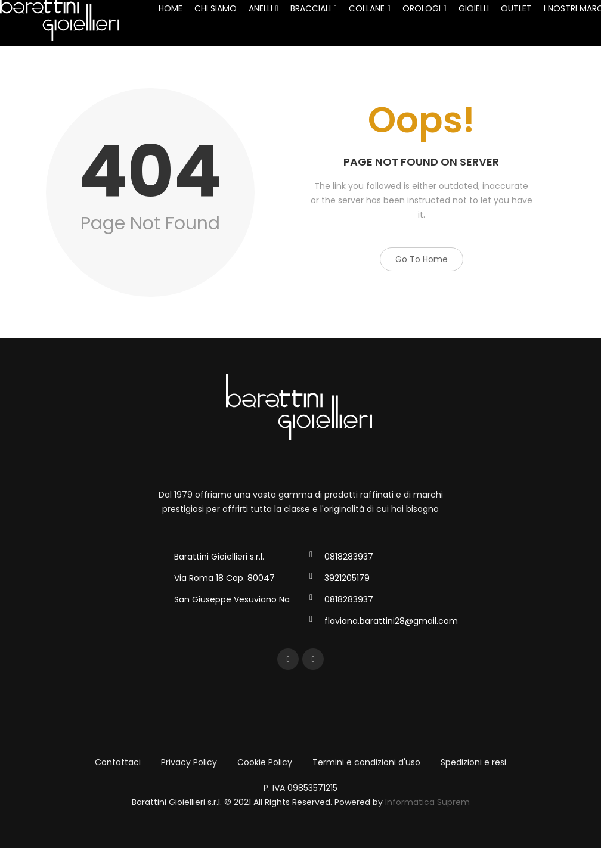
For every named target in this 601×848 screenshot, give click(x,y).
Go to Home (421, 259)
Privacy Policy (189, 762)
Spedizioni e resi (473, 762)
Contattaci (118, 762)
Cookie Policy (264, 762)
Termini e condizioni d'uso (366, 762)
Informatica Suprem (427, 802)
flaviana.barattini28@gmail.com (391, 621)
